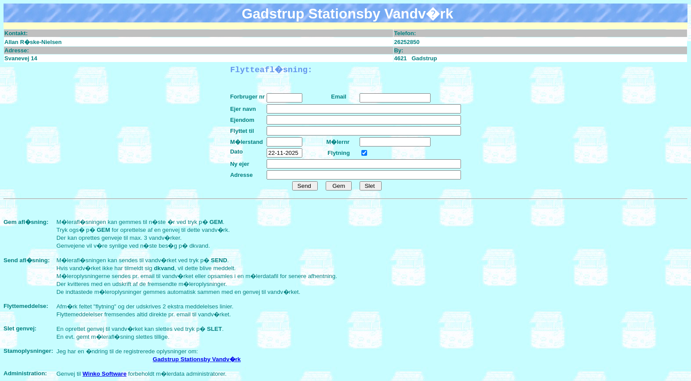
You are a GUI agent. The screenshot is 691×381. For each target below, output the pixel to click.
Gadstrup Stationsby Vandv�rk (197, 359)
